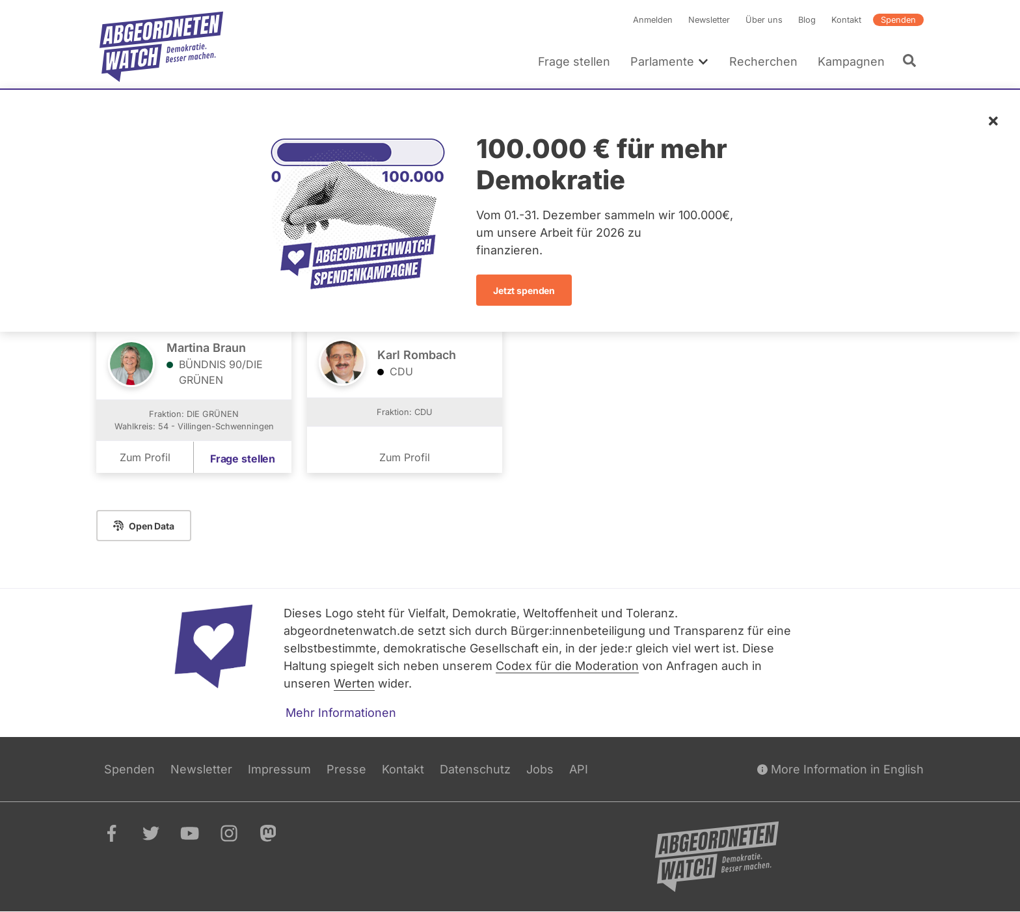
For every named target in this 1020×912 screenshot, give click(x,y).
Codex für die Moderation (567, 666)
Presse (346, 769)
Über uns (764, 20)
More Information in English (840, 769)
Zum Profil (145, 457)
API (578, 769)
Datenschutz (475, 769)
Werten (354, 683)
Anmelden (653, 20)
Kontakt (846, 20)
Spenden (898, 20)
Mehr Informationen (341, 712)
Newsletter (709, 20)
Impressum (279, 769)
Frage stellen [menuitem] (574, 61)
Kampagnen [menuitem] (851, 61)
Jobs (540, 769)
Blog (807, 20)
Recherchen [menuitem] (763, 61)
